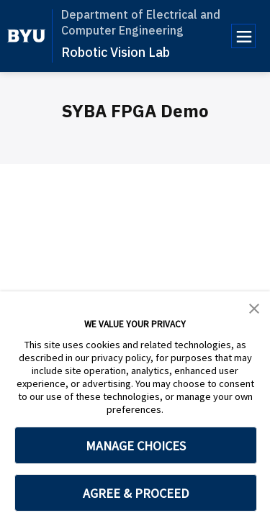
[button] (254, 307)
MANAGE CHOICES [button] (136, 445)
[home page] (26, 36)
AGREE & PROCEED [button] (136, 493)
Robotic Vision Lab (115, 52)
